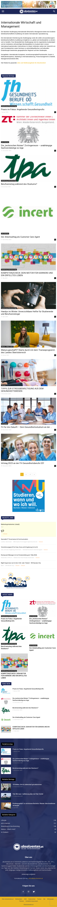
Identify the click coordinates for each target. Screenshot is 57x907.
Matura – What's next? (7, 346)
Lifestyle (4, 385)
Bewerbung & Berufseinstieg (9, 106)
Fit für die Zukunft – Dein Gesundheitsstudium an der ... (26, 427)
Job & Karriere (5, 142)
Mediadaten (18, 899)
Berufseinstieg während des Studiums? (19, 184)
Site (44, 899)
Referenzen (50, 899)
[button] (54, 11)
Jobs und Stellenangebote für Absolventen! (31, 63)
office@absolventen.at (35, 878)
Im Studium (4, 423)
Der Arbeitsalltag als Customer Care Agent (20, 237)
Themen (21, 901)
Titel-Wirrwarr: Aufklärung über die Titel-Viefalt (28, 794)
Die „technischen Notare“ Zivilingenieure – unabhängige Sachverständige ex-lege (40, 621)
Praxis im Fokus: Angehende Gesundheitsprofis (22, 109)
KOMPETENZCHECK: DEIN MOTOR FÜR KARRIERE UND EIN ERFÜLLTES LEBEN (14, 676)
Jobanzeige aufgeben (28, 874)
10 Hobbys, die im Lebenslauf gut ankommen (27, 784)
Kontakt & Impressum (32, 901)
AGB (25, 899)
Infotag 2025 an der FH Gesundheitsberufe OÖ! (22, 463)
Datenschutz (31, 899)
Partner (39, 899)
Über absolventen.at (7, 899)
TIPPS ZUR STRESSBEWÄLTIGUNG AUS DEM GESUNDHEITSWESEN (22, 389)
